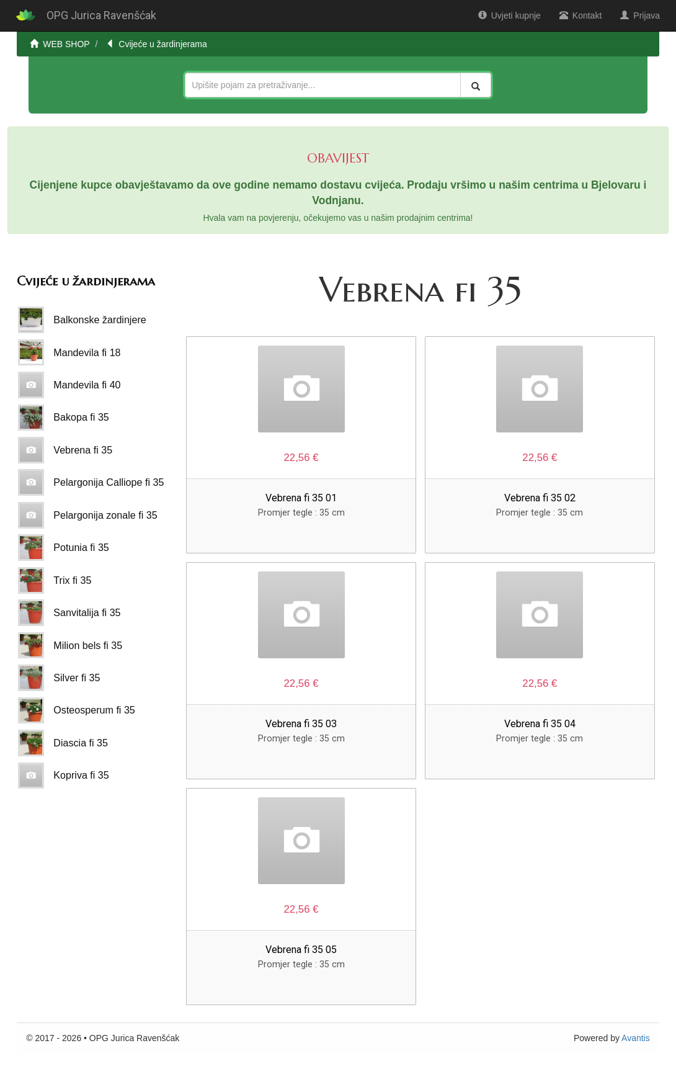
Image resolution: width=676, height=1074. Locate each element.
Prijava (640, 15)
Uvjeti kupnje (509, 15)
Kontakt (580, 15)
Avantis (635, 1038)
